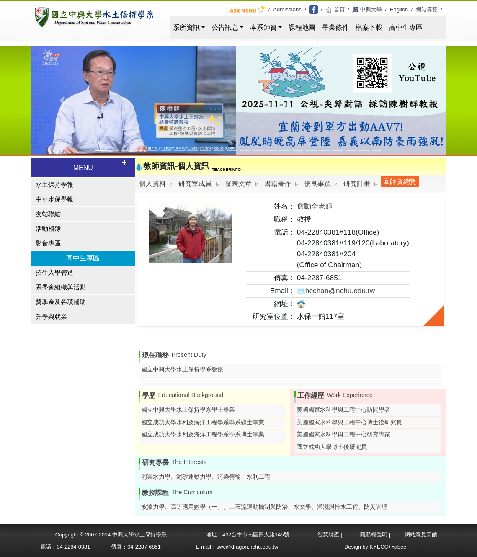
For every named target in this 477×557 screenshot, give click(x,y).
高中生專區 (406, 27)
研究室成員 (195, 183)
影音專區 (48, 243)
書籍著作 (277, 183)
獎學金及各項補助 (61, 302)
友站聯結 (48, 214)
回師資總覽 (400, 181)
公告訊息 (224, 27)
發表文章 (238, 183)
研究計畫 (356, 183)
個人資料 (152, 183)
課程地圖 (302, 27)
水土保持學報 (54, 184)
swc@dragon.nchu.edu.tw (247, 547)
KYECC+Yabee (388, 547)
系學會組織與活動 (61, 287)
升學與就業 (51, 316)
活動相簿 (48, 228)
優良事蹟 (317, 183)
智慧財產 (329, 534)
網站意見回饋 (421, 534)
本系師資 (263, 27)
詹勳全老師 (315, 206)
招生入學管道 (54, 272)
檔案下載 (369, 27)
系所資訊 (186, 27)
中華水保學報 (54, 199)
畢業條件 (335, 27)
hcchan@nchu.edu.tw (336, 290)
